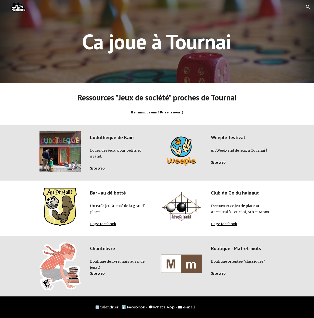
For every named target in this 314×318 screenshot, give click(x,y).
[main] (157, 41)
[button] (308, 7)
